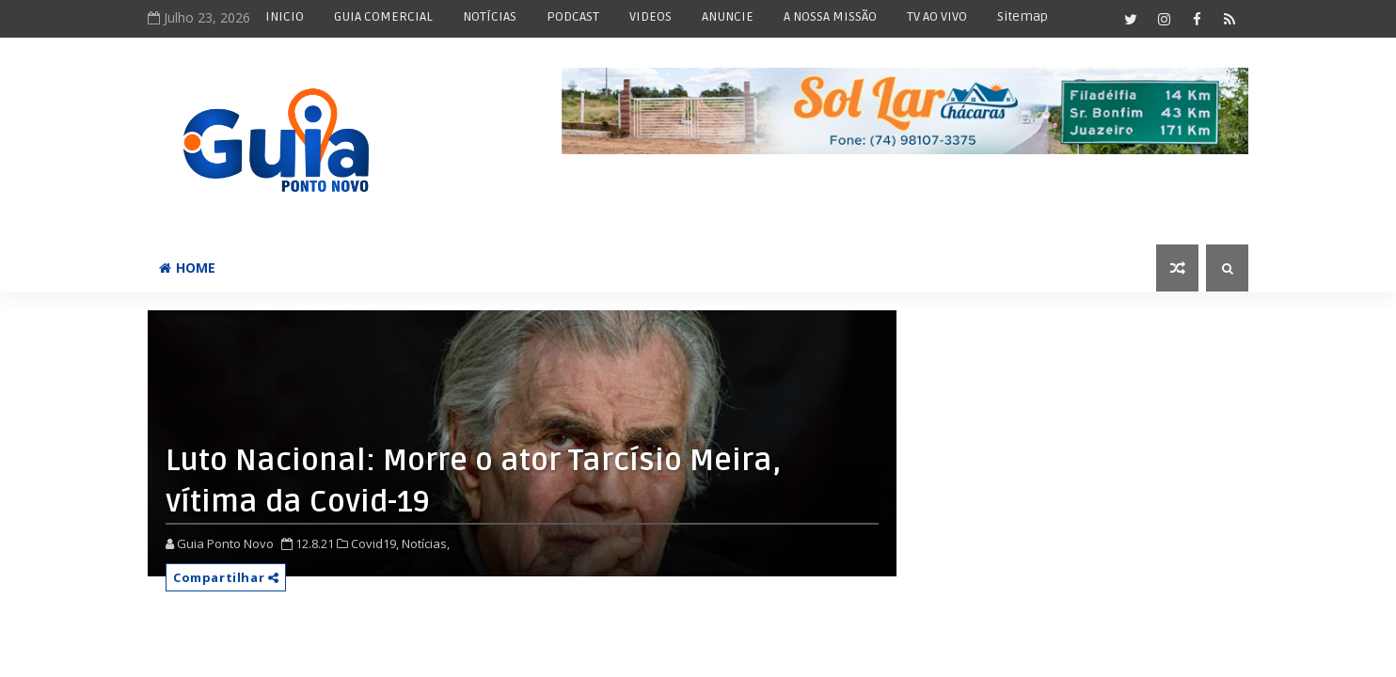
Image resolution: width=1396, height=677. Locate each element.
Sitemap (1022, 16)
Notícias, (426, 543)
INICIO (284, 16)
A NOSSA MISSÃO (830, 16)
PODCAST (573, 16)
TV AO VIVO (937, 16)
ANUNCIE (728, 16)
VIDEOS (650, 16)
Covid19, (375, 543)
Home (187, 267)
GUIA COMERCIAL (383, 16)
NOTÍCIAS (489, 16)
